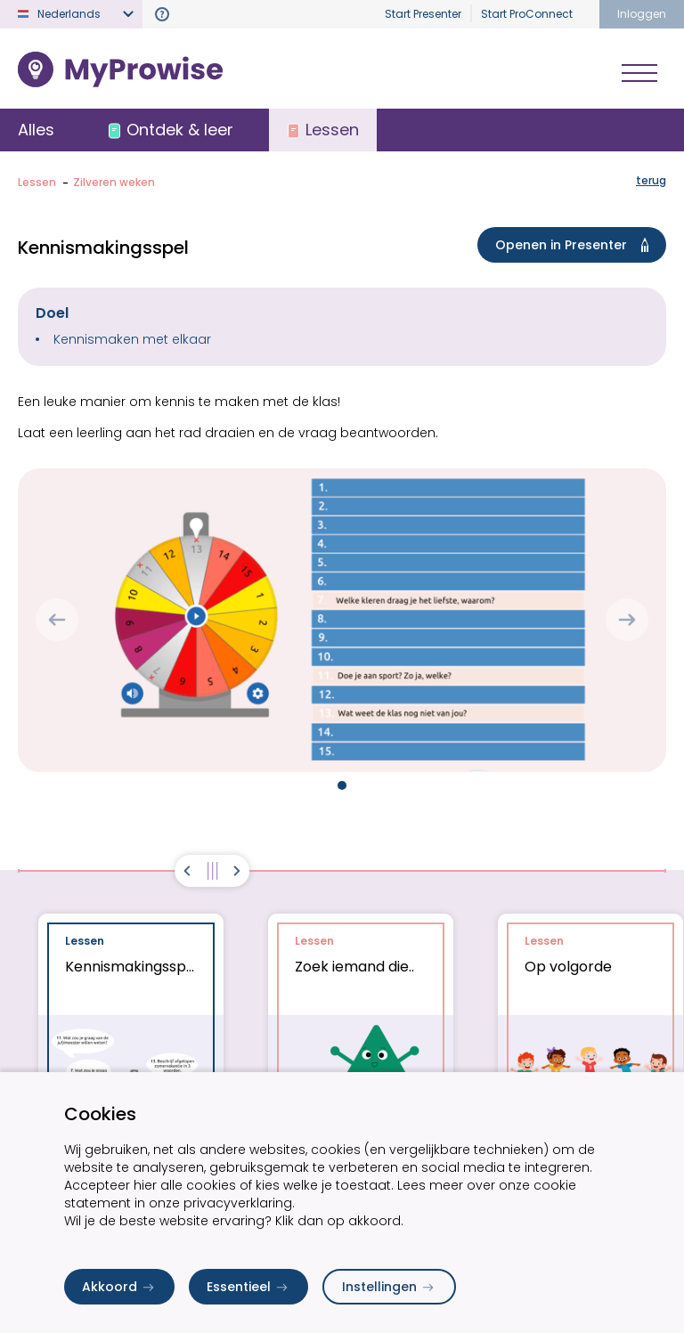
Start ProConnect (527, 13)
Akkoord (119, 1287)
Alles (36, 129)
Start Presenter (423, 13)
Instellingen (389, 1287)
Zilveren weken (114, 182)
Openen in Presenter (575, 245)
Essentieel (248, 1287)
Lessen (37, 182)
